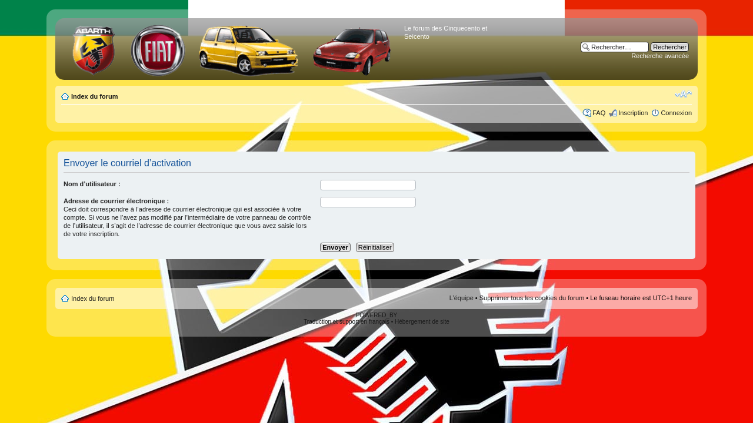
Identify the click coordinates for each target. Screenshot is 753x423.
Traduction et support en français (346, 321)
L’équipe (461, 297)
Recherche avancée (660, 55)
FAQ (598, 112)
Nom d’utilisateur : (92, 183)
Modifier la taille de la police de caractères (683, 94)
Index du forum (94, 96)
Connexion (676, 112)
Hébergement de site (422, 321)
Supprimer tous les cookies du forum (532, 297)
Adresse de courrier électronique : (116, 200)
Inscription (633, 112)
